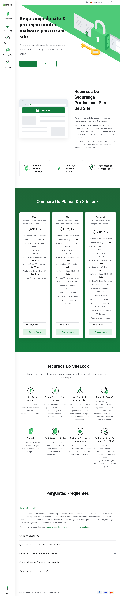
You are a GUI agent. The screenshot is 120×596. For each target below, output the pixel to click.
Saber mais (47, 64)
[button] (67, 508)
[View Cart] (87, 2)
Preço (28, 64)
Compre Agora (35, 332)
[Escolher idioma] (96, 2)
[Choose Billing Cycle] (34, 324)
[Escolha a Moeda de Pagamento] (106, 2)
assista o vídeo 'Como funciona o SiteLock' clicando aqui (67, 527)
